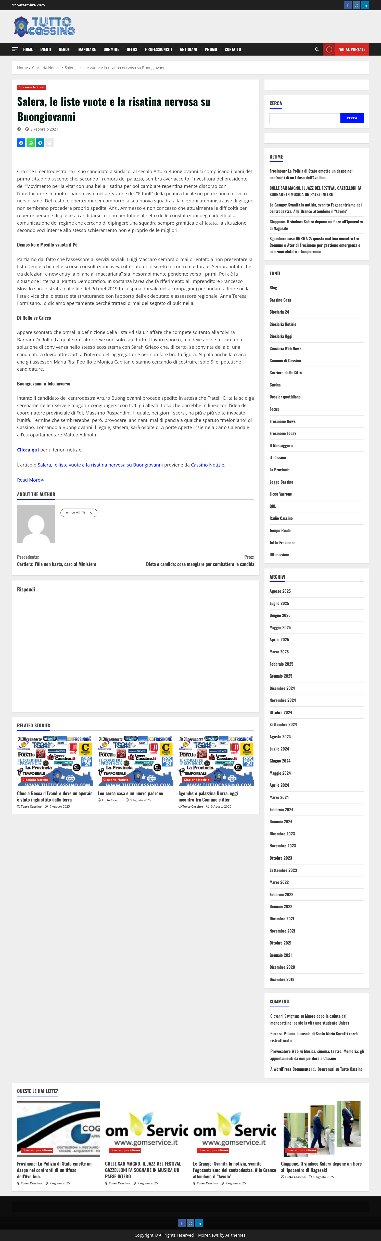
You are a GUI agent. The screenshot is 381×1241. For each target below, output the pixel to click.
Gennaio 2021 (281, 955)
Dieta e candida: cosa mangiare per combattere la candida (195, 560)
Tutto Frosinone (283, 542)
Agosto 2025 (280, 591)
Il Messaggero (281, 445)
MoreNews (208, 1235)
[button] (15, 49)
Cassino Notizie (207, 465)
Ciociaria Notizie (31, 87)
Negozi (65, 49)
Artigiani (188, 49)
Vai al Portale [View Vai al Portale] (344, 49)
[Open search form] (317, 49)
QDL (273, 506)
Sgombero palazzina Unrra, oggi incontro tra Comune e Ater (208, 796)
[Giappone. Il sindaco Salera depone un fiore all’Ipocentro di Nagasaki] (322, 1129)
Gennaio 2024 (281, 821)
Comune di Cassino (285, 360)
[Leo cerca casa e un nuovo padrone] (136, 761)
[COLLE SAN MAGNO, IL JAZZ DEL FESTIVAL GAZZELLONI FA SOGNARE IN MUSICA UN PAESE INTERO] (146, 1129)
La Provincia (279, 470)
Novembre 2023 (283, 846)
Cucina (275, 385)
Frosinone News (283, 421)
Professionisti (158, 49)
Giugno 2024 (280, 761)
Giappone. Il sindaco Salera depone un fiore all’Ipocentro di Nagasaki (321, 1166)
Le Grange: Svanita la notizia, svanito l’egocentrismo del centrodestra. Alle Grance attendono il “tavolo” (316, 208)
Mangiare (87, 49)
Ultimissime (279, 554)
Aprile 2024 (279, 785)
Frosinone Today (283, 433)
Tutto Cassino (31, 806)
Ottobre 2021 (280, 943)
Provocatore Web (284, 1051)
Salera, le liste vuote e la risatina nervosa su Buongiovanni (100, 465)
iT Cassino (278, 457)
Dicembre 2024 (282, 688)
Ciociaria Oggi (281, 336)
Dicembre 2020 (282, 967)
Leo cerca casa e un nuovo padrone (130, 793)
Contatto (233, 49)
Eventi (45, 49)
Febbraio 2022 (281, 894)
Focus (274, 409)
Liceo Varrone (281, 494)
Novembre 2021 (282, 931)
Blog (273, 288)
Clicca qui (28, 450)
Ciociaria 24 (279, 312)
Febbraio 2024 (281, 809)
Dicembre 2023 (282, 834)
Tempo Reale (280, 530)
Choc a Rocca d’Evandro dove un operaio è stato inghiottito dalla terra (55, 796)
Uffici (132, 49)
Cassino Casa (280, 300)
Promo (211, 49)
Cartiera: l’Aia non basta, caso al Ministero (76, 560)
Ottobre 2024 (281, 712)
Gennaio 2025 (281, 676)
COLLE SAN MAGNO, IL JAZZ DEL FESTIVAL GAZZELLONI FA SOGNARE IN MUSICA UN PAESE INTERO (315, 191)
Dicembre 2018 (282, 979)
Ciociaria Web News (285, 348)
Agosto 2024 (280, 736)
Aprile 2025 (279, 639)
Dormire (111, 49)
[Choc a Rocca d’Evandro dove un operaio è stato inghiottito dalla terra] (55, 761)
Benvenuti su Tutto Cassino (340, 1069)
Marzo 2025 (279, 652)
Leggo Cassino (281, 482)
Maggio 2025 (280, 627)
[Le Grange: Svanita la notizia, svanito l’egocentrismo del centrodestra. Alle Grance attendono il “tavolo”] (234, 1129)
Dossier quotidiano (285, 397)
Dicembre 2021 (282, 918)
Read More (28, 480)
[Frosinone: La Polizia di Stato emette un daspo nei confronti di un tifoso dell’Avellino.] (58, 1129)
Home (28, 49)
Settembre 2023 (283, 870)
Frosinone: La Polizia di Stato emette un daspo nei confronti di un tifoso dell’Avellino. (311, 174)
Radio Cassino (281, 518)
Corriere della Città (286, 372)
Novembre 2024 (283, 700)
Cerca (276, 103)
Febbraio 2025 (281, 664)
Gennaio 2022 (281, 906)
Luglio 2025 (279, 603)
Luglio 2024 (279, 749)
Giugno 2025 (280, 615)
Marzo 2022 (279, 882)
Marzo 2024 (279, 797)
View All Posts (79, 512)
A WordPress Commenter (291, 1069)
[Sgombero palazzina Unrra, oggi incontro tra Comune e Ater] (216, 761)
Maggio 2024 (280, 773)
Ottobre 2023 (281, 858)
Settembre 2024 (283, 724)
